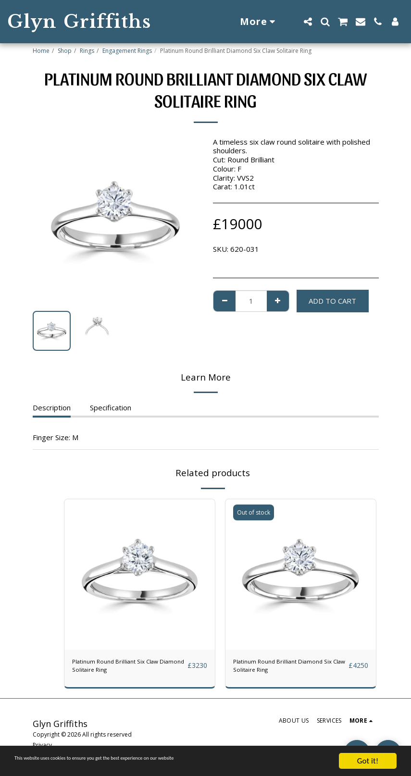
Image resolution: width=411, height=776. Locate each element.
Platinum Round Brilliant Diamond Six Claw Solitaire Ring (287, 668)
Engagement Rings (127, 51)
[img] (139, 574)
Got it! (367, 761)
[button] (307, 21)
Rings (87, 51)
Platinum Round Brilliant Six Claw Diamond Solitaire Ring (125, 668)
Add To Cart (332, 301)
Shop (65, 51)
